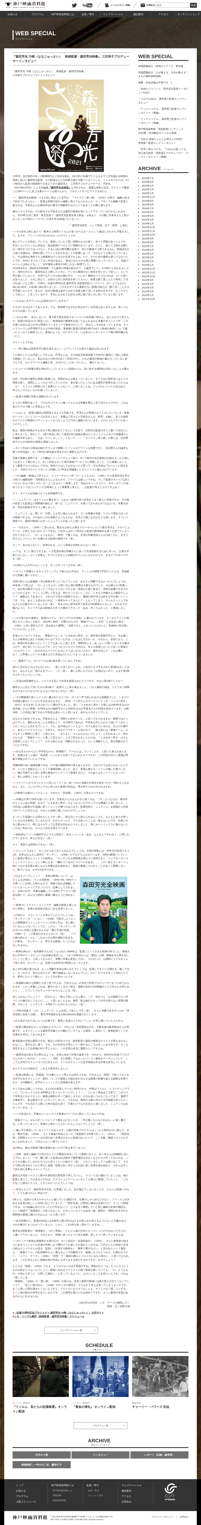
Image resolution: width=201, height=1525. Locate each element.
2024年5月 (148, 215)
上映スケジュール (26, 1501)
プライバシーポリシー (162, 1517)
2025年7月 (148, 178)
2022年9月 (148, 280)
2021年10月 (148, 299)
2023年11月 (148, 231)
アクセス (163, 14)
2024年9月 (148, 200)
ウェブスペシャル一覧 (71, 1330)
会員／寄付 (88, 14)
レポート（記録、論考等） (159, 1454)
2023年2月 (148, 261)
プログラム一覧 (100, 1425)
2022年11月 (148, 272)
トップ (19, 1485)
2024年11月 (148, 196)
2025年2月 (148, 189)
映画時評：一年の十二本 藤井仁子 (41, 1464)
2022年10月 (148, 276)
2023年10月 (148, 234)
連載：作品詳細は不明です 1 (155, 82)
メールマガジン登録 (117, 5)
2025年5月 (148, 181)
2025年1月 (148, 193)
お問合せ (147, 5)
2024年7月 (148, 208)
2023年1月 (148, 264)
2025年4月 (148, 185)
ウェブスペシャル (113, 14)
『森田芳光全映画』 (59, 187)
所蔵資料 (57, 1495)
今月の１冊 (41, 1454)
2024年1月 (148, 223)
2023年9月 (148, 238)
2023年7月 (148, 246)
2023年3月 (148, 257)
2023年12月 (148, 227)
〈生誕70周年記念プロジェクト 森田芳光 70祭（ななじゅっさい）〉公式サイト (59, 1312)
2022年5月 (148, 283)
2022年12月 (148, 268)
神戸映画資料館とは (62, 14)
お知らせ (13, 14)
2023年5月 (148, 249)
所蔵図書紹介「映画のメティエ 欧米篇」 (162, 66)
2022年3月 (148, 291)
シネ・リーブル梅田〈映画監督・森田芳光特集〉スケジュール (49, 1316)
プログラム (37, 14)
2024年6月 (148, 212)
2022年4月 (148, 287)
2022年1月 (148, 295)
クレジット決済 (95, 1495)
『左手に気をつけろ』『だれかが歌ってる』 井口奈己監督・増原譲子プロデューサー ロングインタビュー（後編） (163, 153)
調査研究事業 (59, 1500)
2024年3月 (148, 219)
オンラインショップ (188, 14)
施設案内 (138, 14)
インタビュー (100, 1454)
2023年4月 (148, 253)
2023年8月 (148, 242)
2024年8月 (148, 204)
